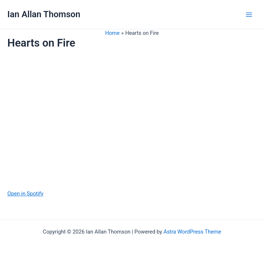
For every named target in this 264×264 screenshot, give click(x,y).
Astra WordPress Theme (192, 231)
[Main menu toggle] (249, 14)
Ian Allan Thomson (43, 14)
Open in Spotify (25, 193)
